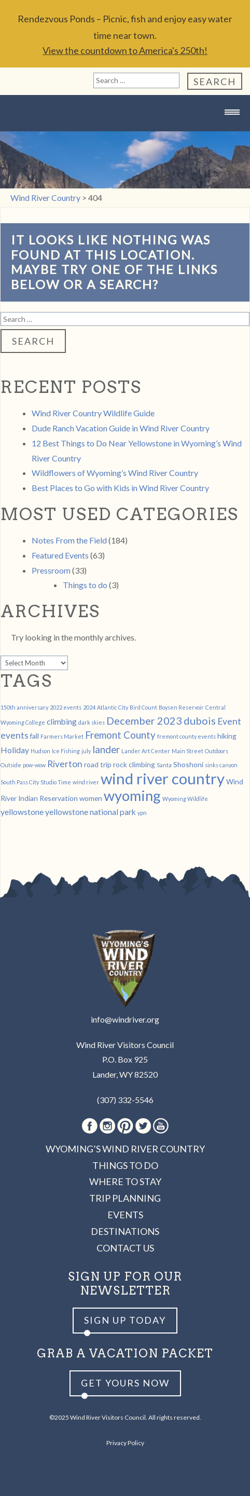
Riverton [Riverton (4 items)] (64, 763)
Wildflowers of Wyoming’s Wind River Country (115, 473)
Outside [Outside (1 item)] (11, 764)
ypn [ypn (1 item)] (142, 812)
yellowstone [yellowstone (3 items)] (22, 812)
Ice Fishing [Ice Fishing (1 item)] (66, 750)
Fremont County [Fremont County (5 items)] (120, 735)
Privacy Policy (125, 1443)
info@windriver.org (125, 1019)
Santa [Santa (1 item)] (164, 764)
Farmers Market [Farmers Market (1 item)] (62, 736)
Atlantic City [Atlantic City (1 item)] (112, 707)
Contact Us (125, 1248)
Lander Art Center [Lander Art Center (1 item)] (145, 750)
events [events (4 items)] (15, 735)
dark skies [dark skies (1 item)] (91, 722)
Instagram (107, 1126)
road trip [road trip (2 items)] (98, 764)
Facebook (90, 1126)
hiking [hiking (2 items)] (227, 735)
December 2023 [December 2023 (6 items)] (144, 720)
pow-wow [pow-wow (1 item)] (34, 764)
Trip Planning (125, 1198)
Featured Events (60, 555)
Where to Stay (125, 1181)
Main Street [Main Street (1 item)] (187, 750)
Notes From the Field (69, 540)
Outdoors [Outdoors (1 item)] (216, 750)
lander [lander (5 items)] (106, 749)
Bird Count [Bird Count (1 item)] (143, 707)
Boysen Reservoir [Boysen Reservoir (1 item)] (181, 707)
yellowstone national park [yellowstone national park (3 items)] (90, 812)
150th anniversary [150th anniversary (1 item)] (24, 707)
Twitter (143, 1126)
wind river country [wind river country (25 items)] (163, 778)
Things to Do (125, 1165)
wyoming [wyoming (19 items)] (132, 795)
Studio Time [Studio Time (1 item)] (55, 782)
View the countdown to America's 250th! (125, 50)
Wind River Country (125, 132)
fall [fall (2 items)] (34, 735)
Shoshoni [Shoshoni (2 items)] (188, 764)
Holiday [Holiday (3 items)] (15, 750)
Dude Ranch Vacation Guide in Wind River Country (121, 428)
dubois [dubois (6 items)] (200, 720)
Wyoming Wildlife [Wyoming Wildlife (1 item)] (185, 798)
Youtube (161, 1126)
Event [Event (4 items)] (229, 721)
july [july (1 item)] (86, 750)
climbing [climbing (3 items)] (62, 721)
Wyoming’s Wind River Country (125, 1148)
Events (125, 1214)
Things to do (85, 585)
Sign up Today (125, 1320)
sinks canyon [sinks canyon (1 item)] (221, 764)
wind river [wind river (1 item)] (86, 782)
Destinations (125, 1231)
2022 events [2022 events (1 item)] (65, 707)
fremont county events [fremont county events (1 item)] (186, 736)
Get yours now (125, 1383)
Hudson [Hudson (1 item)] (40, 750)
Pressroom (51, 570)
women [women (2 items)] (90, 798)
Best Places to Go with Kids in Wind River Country (120, 488)
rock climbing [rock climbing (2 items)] (134, 764)
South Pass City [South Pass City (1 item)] (20, 782)
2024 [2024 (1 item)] (89, 707)
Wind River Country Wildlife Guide (93, 413)
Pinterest (125, 1126)
